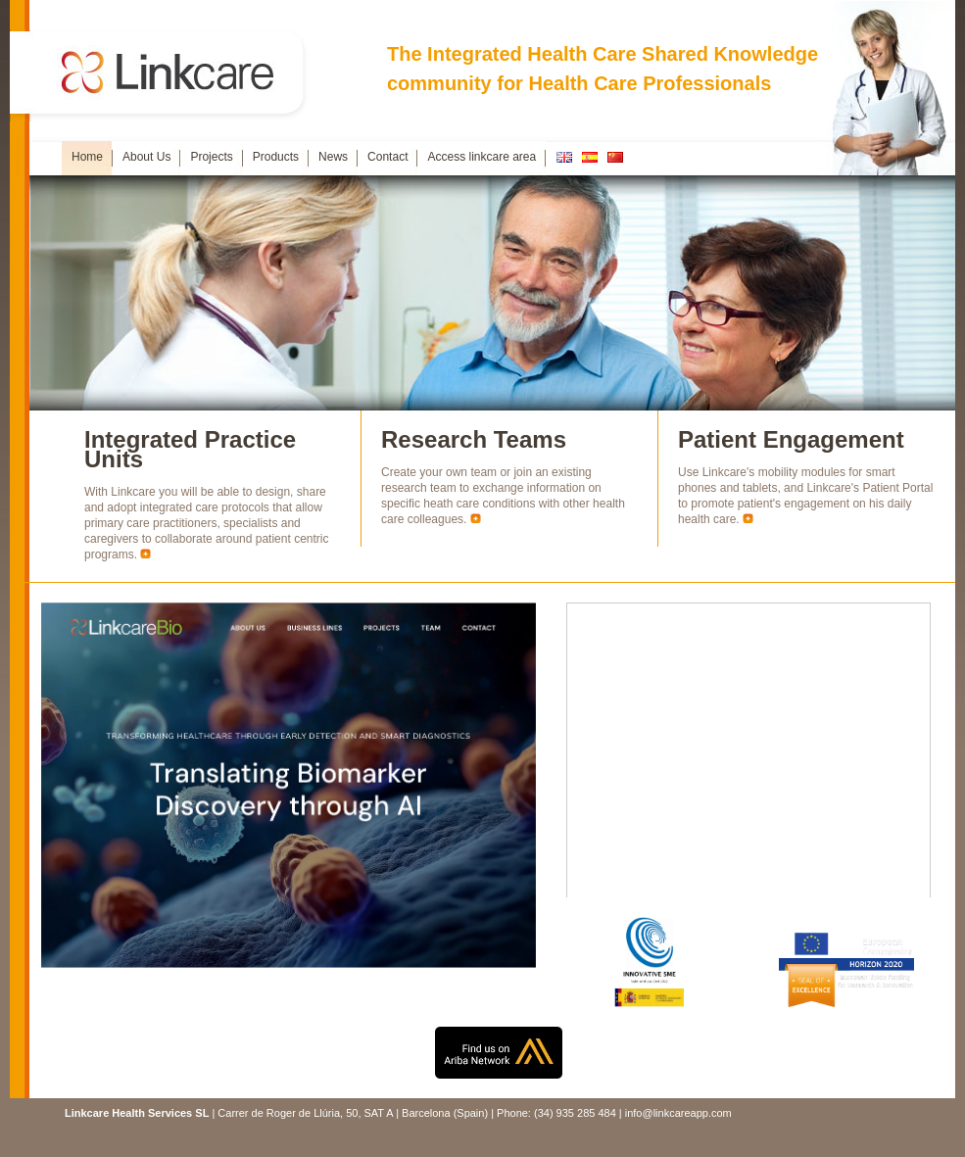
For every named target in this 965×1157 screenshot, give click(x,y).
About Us (146, 157)
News (333, 157)
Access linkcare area (481, 157)
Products (276, 157)
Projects (211, 157)
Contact (387, 157)
